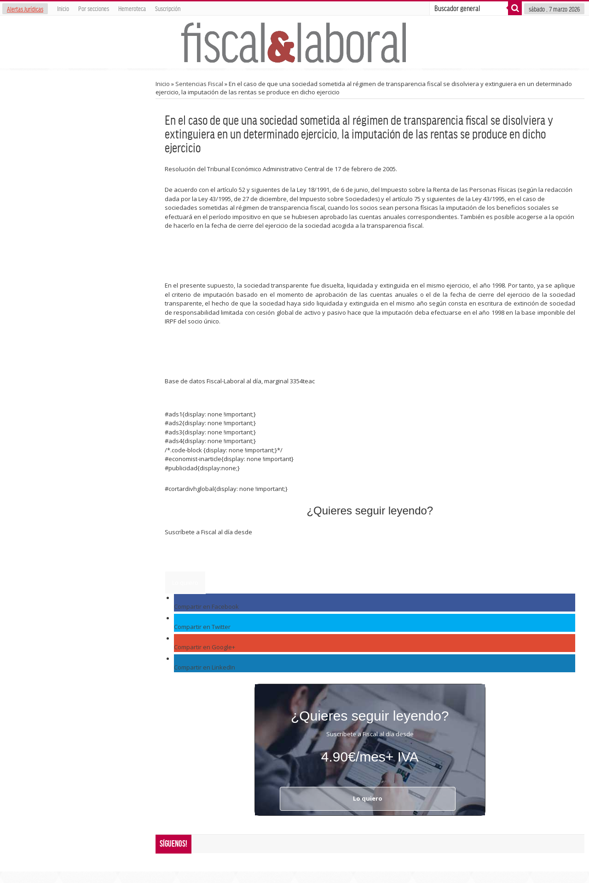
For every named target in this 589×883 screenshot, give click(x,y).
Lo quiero (185, 582)
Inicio (63, 8)
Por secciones (93, 8)
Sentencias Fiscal (199, 84)
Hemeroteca (132, 8)
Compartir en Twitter (202, 627)
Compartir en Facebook (206, 606)
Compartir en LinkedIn (204, 667)
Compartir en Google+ (204, 647)
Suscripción (167, 8)
